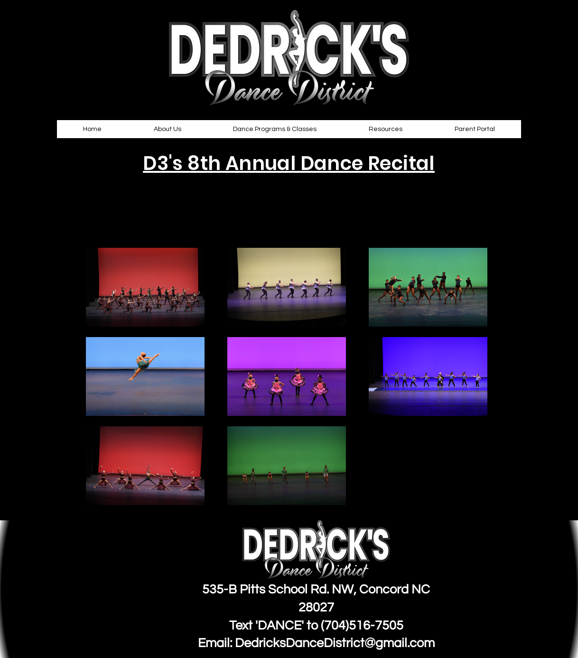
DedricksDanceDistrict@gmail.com (335, 643)
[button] (167, 129)
